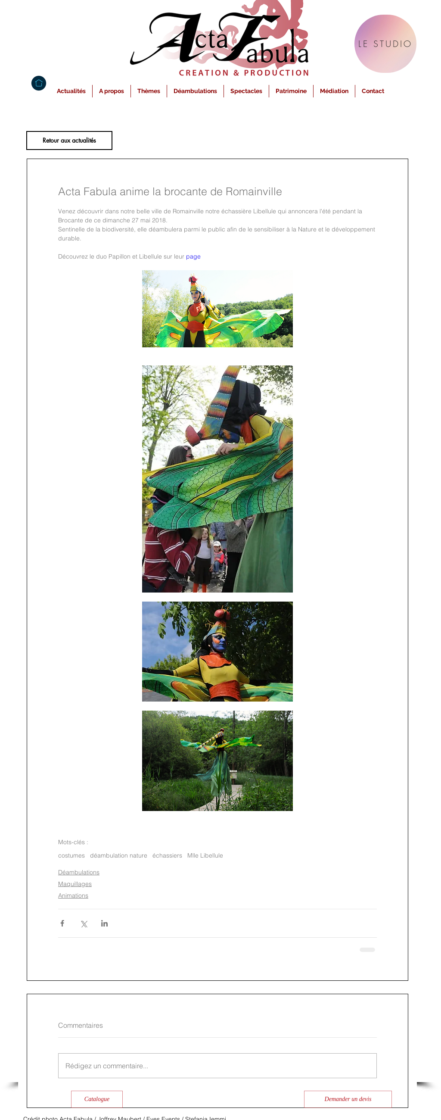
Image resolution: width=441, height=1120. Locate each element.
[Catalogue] (97, 1099)
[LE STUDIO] (385, 44)
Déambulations (78, 872)
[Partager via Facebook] (62, 923)
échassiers (167, 855)
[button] (111, 91)
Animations (73, 895)
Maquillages (75, 884)
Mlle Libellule (205, 855)
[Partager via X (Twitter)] (83, 923)
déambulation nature (118, 855)
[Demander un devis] (348, 1099)
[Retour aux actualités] (69, 140)
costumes (71, 855)
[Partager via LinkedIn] (104, 923)
